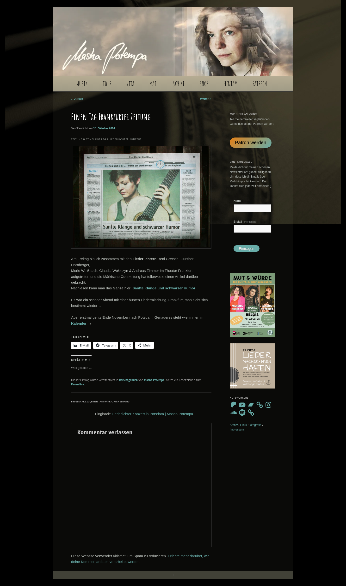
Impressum (237, 429)
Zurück (77, 99)
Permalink (77, 384)
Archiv (234, 425)
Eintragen (246, 248)
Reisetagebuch (128, 380)
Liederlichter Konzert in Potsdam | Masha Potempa (152, 414)
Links (243, 425)
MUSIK (81, 84)
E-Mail (245, 221)
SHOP (204, 84)
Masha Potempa (154, 380)
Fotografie (254, 425)
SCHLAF (179, 84)
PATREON (260, 84)
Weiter (205, 99)
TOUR (107, 84)
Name (237, 201)
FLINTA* (230, 84)
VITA (130, 84)
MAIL (153, 84)
